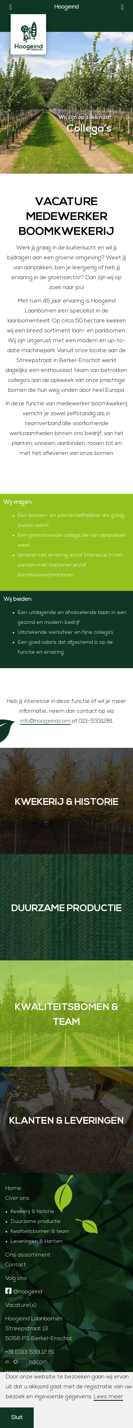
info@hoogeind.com (45, 721)
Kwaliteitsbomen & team (40, 1231)
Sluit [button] (17, 1418)
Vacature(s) (21, 1305)
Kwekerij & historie (32, 1211)
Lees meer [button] (108, 1397)
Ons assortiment (28, 1255)
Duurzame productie (36, 1221)
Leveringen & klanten (36, 1241)
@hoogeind (23, 1292)
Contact (15, 1265)
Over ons (17, 1198)
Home (13, 1188)
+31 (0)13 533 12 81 (29, 1352)
